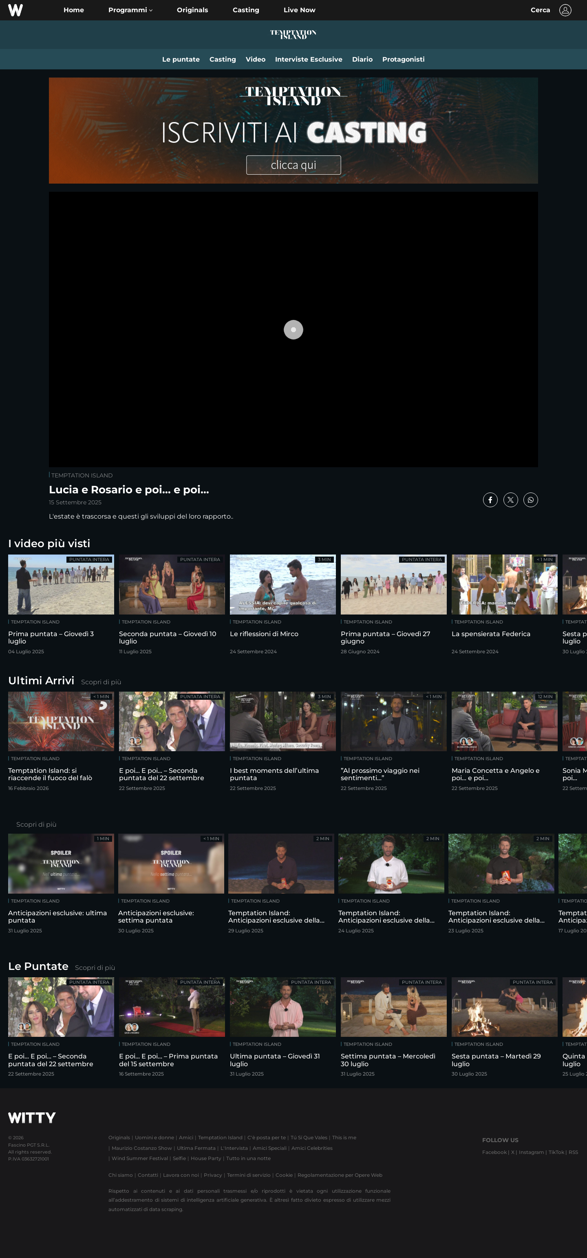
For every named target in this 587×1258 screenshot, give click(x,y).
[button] (130, 10)
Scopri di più (101, 682)
